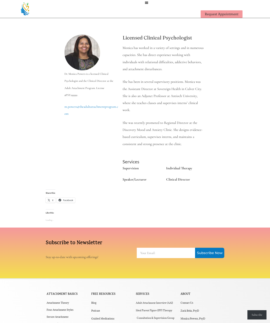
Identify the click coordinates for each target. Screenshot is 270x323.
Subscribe (257, 315)
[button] (146, 2)
